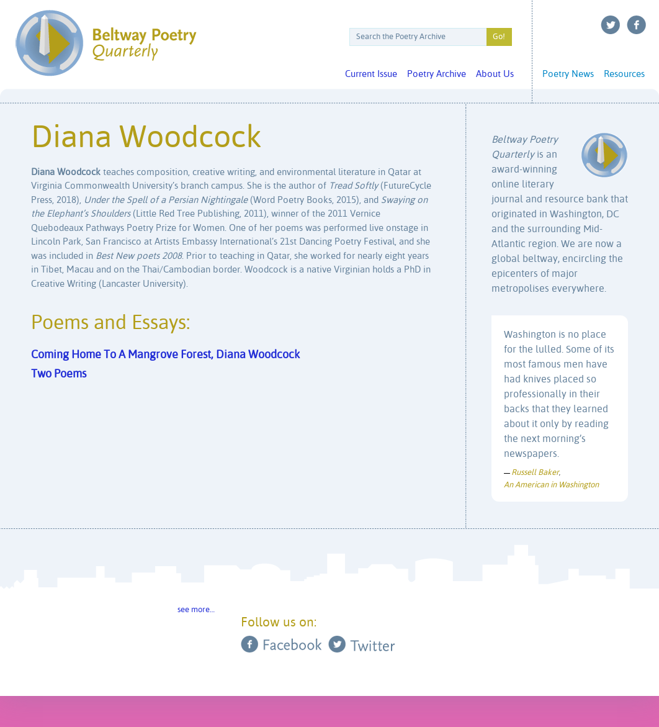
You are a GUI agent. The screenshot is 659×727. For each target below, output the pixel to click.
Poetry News (568, 74)
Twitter (611, 25)
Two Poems (58, 374)
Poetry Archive (436, 74)
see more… (196, 610)
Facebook (637, 25)
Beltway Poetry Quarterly (106, 43)
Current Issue (371, 74)
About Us (495, 74)
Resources (624, 74)
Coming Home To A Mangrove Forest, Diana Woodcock (165, 355)
